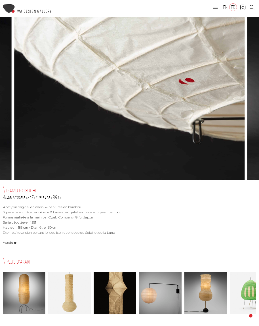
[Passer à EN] (225, 7)
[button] (215, 7)
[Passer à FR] (233, 7)
